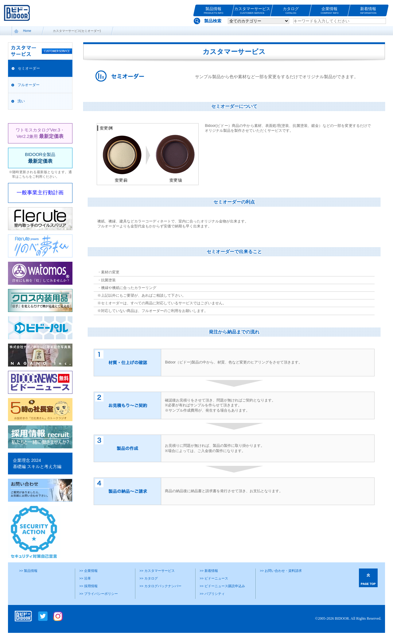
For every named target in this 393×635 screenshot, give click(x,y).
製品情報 (213, 10)
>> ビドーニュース (214, 578)
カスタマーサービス (252, 10)
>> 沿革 (85, 578)
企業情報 (329, 10)
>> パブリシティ (212, 593)
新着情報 (368, 10)
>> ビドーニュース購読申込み (222, 586)
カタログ (291, 10)
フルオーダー (29, 85)
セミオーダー (29, 68)
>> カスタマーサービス (157, 570)
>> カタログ (148, 578)
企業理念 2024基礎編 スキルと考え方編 (37, 463)
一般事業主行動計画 (40, 193)
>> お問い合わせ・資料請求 (281, 570)
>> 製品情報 (28, 570)
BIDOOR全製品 (40, 157)
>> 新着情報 (209, 570)
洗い (21, 101)
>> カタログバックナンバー (160, 586)
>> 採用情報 (88, 586)
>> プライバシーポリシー (98, 593)
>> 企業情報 (88, 570)
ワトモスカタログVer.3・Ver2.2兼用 (40, 133)
